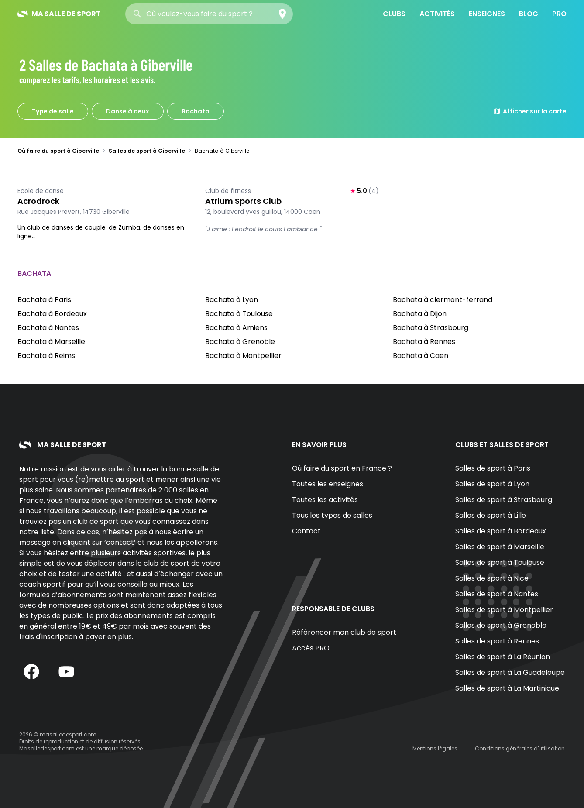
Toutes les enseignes (327, 484)
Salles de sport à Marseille (499, 547)
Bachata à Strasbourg (430, 328)
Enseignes (487, 14)
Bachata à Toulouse (239, 314)
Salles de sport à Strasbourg (503, 500)
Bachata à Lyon (231, 300)
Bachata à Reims (46, 356)
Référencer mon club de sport (344, 632)
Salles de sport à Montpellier (504, 610)
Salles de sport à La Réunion (502, 657)
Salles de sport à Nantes (496, 594)
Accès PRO (311, 648)
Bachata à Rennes (424, 342)
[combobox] (209, 14)
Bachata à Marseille (51, 342)
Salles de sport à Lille (490, 515)
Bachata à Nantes (48, 328)
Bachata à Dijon (420, 314)
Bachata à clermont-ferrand (442, 300)
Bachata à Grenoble (240, 342)
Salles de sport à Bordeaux (500, 531)
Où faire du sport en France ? (342, 468)
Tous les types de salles (332, 515)
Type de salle (53, 111)
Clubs (394, 14)
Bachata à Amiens (236, 328)
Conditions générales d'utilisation (520, 748)
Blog (528, 14)
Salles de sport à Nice (492, 578)
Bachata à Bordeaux (52, 314)
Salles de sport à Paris (492, 468)
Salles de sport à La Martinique (507, 688)
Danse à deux (127, 111)
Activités (437, 14)
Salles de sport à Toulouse (499, 562)
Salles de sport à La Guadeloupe (510, 672)
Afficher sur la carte (530, 111)
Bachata (196, 111)
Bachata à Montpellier (243, 356)
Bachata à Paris (44, 300)
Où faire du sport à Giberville (58, 151)
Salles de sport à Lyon (492, 484)
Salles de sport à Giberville (147, 151)
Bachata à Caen (420, 356)
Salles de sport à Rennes (497, 641)
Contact (306, 531)
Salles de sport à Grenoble (500, 625)
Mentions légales (434, 748)
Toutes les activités (325, 500)
